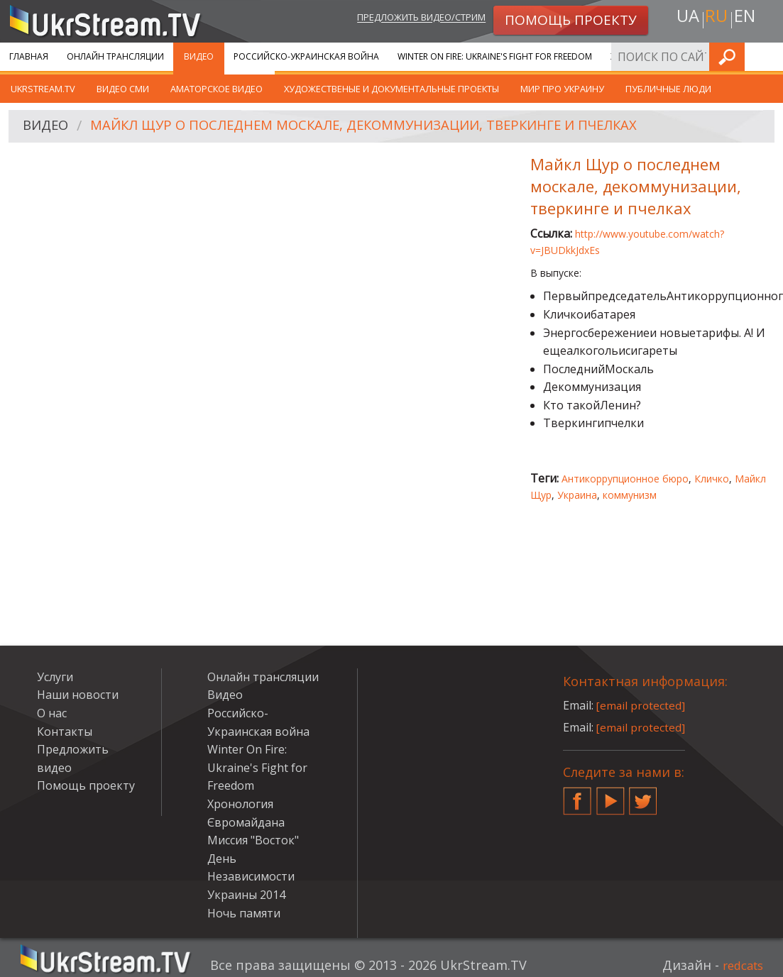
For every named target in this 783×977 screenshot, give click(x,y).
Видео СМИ (123, 88)
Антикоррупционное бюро (625, 478)
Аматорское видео (216, 88)
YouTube (610, 795)
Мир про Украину (562, 88)
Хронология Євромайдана (674, 56)
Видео (199, 56)
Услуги (55, 677)
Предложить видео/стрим (406, 19)
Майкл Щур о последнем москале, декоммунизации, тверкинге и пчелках (388, 126)
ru (715, 19)
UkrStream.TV (43, 88)
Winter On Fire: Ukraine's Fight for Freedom (495, 56)
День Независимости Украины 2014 (251, 877)
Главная (28, 56)
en (747, 19)
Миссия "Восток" (253, 840)
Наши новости (78, 694)
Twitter (643, 795)
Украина (577, 495)
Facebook (577, 795)
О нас (52, 713)
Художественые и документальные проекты (391, 88)
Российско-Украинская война (306, 56)
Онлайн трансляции (115, 56)
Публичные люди (668, 88)
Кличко (711, 478)
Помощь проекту (86, 785)
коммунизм (630, 495)
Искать (768, 56)
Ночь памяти (243, 913)
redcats (740, 964)
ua (684, 19)
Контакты (64, 731)
